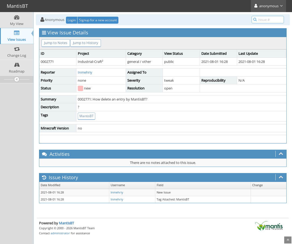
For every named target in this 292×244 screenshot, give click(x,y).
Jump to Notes (55, 42)
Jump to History (85, 42)
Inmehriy (85, 72)
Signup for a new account (98, 20)
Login (72, 20)
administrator (60, 233)
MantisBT (86, 116)
